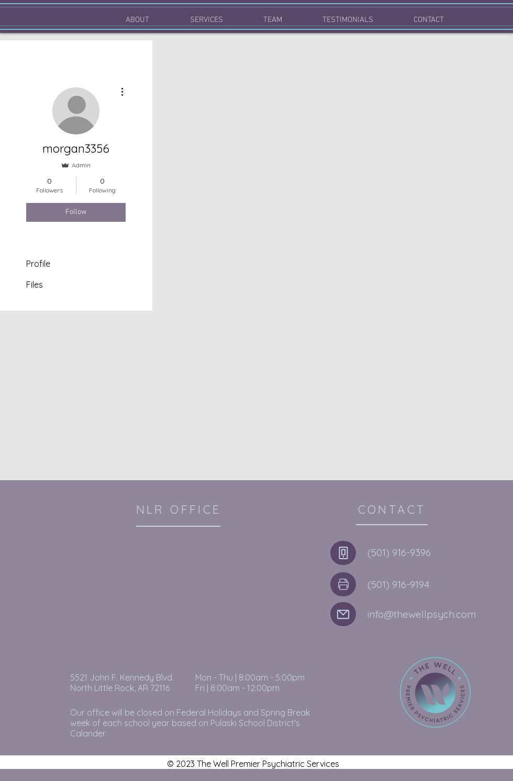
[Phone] (343, 553)
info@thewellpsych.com (421, 614)
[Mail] (343, 614)
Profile (38, 263)
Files (34, 284)
